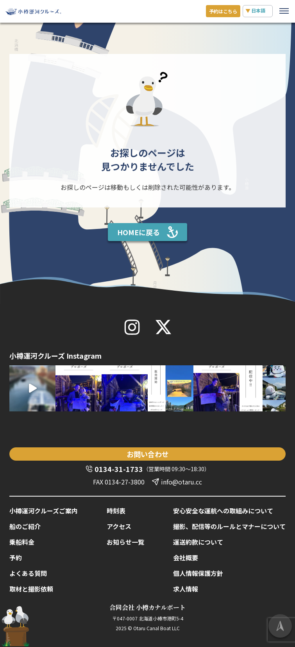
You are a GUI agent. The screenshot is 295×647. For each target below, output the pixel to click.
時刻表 (116, 510)
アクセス (119, 526)
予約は (223, 11)
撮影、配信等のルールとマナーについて (229, 526)
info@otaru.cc (181, 481)
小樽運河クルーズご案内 (43, 510)
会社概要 (185, 557)
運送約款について (198, 542)
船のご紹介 (25, 526)
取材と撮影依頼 (31, 588)
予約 (15, 557)
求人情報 (185, 588)
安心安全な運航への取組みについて (223, 510)
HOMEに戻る (138, 232)
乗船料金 (21, 542)
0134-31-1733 (119, 469)
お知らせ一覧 (125, 542)
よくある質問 (28, 573)
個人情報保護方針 (198, 573)
